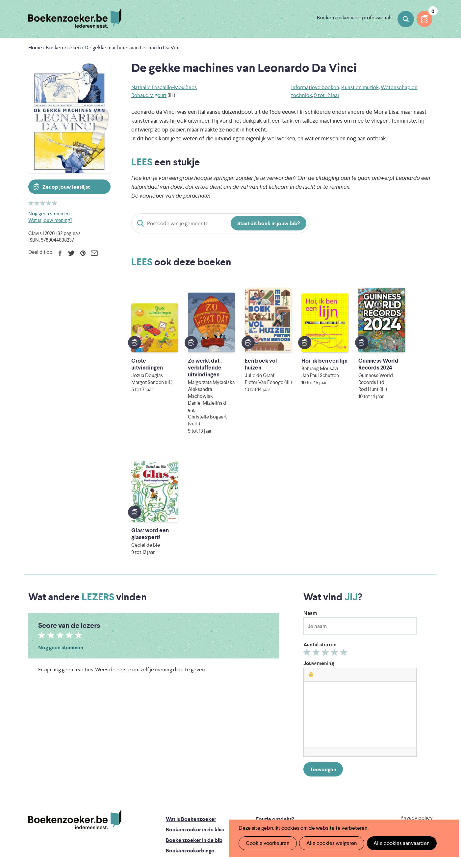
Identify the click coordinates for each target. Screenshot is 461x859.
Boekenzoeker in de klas (195, 715)
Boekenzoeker (74, 18)
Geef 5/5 (344, 539)
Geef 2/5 (317, 539)
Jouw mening (318, 548)
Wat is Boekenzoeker (191, 704)
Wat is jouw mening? (50, 220)
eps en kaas (333, 804)
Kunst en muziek (360, 87)
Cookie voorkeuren (267, 843)
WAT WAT (225, 795)
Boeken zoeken (405, 19)
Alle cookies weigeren (331, 843)
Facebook (60, 253)
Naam (310, 498)
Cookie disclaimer (412, 711)
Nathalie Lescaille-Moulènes (164, 87)
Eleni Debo (215, 804)
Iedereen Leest (261, 777)
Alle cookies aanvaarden (400, 843)
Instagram (427, 732)
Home (35, 47)
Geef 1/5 (307, 539)
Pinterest (83, 253)
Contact (266, 746)
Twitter (71, 253)
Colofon (266, 736)
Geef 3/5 (326, 539)
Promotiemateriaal (188, 746)
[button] (311, 560)
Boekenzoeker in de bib (194, 725)
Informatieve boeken (315, 87)
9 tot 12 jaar (326, 95)
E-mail (94, 253)
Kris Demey (273, 804)
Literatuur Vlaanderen (402, 777)
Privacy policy (416, 703)
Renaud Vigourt (148, 95)
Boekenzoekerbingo (190, 736)
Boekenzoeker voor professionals (355, 17)
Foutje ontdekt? (275, 704)
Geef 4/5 (335, 539)
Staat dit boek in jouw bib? (268, 223)
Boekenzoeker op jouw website (294, 715)
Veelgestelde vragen (190, 757)
